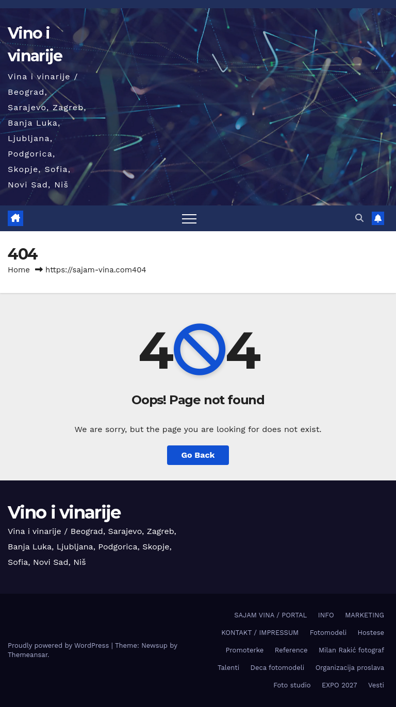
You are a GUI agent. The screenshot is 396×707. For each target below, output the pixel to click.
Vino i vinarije (64, 512)
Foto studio (291, 685)
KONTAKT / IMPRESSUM (260, 632)
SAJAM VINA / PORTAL (270, 615)
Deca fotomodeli (278, 667)
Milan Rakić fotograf (351, 650)
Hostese (371, 632)
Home (19, 269)
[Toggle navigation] (189, 218)
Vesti (376, 685)
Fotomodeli (328, 632)
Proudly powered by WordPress (59, 645)
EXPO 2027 (339, 685)
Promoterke (245, 650)
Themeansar (27, 655)
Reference (291, 650)
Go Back (198, 455)
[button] (359, 218)
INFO (326, 615)
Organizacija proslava (350, 667)
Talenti (228, 667)
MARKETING (364, 615)
